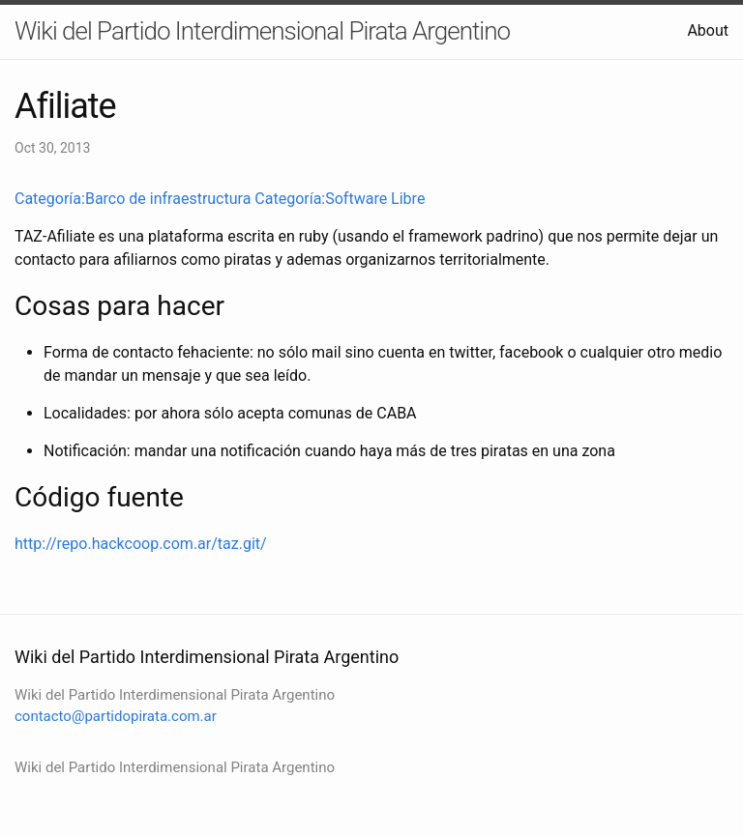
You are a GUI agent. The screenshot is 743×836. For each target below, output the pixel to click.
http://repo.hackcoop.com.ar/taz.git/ (141, 543)
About (707, 30)
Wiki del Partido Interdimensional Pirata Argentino (262, 30)
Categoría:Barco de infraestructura (133, 198)
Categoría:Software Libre (339, 198)
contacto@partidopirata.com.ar (116, 716)
